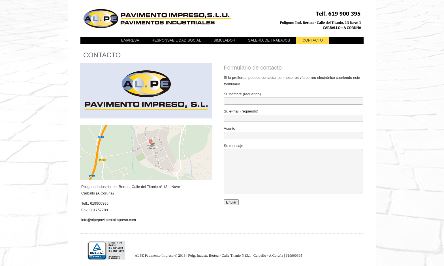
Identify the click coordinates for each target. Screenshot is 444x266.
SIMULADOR (224, 40)
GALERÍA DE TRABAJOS (269, 40)
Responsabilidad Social (176, 40)
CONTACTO (312, 40)
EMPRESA (130, 40)
